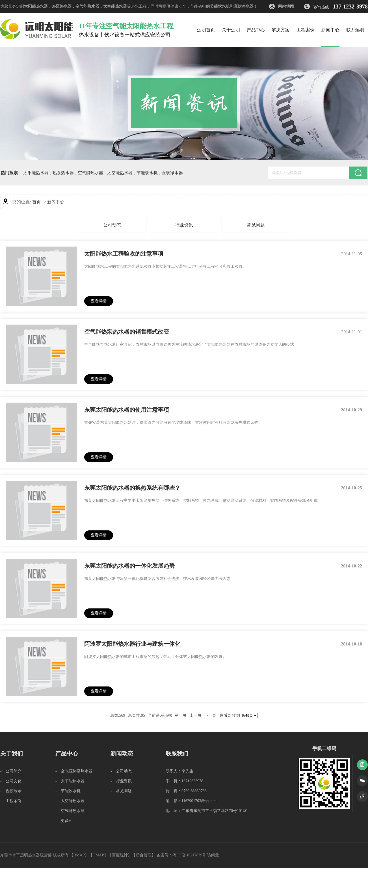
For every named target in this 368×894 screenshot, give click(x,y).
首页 (36, 202)
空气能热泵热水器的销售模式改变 (126, 332)
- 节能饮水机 (68, 791)
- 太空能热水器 (70, 801)
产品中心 (66, 753)
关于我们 (11, 753)
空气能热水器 (87, 6)
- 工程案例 (10, 801)
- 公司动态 (121, 771)
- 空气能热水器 (70, 811)
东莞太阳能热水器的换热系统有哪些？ (132, 488)
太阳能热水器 (36, 6)
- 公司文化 (10, 781)
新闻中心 (55, 202)
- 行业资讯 (121, 781)
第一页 (181, 715)
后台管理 (143, 855)
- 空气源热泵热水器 (73, 771)
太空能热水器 (115, 6)
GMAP (98, 855)
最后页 (225, 715)
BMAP (79, 855)
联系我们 (177, 753)
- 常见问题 (121, 791)
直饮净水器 (244, 6)
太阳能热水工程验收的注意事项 (123, 254)
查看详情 (99, 301)
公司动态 (112, 225)
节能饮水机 (220, 6)
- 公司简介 (10, 771)
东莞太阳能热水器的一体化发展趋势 (129, 566)
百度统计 (120, 855)
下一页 (210, 715)
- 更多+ (63, 821)
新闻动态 (122, 753)
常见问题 (256, 225)
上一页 (196, 715)
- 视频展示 (10, 791)
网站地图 (286, 6)
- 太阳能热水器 (70, 781)
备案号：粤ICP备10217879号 (181, 855)
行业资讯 (184, 225)
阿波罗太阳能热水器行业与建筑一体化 (132, 644)
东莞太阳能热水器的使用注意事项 (126, 410)
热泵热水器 (62, 6)
